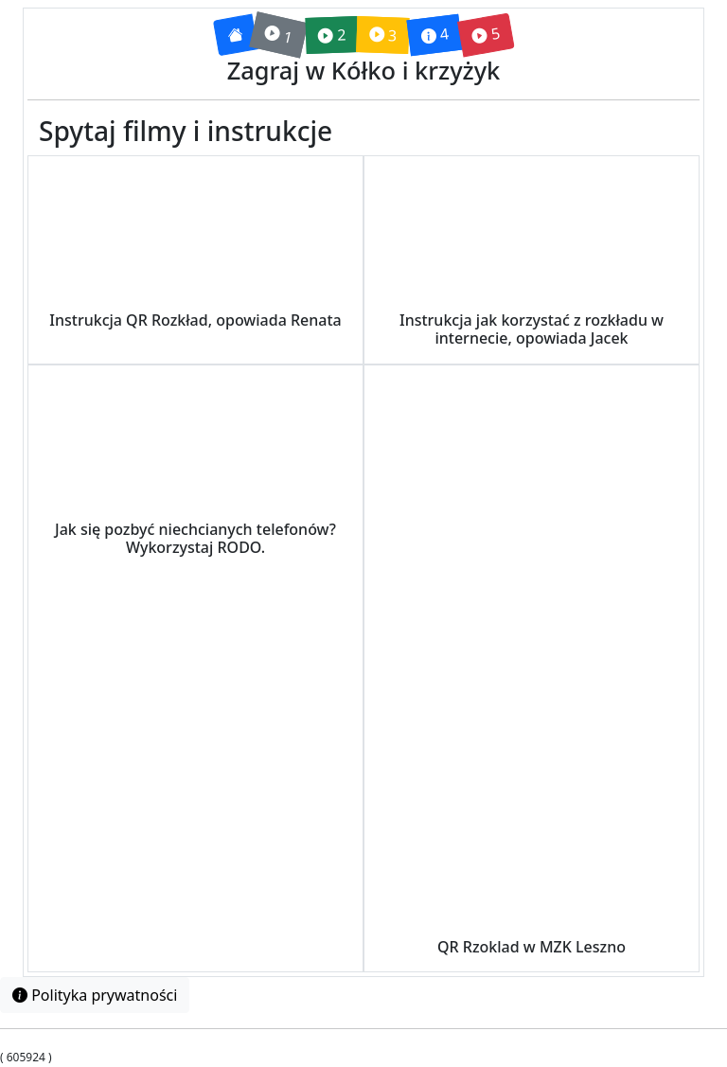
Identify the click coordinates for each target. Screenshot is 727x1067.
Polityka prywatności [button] (94, 995)
